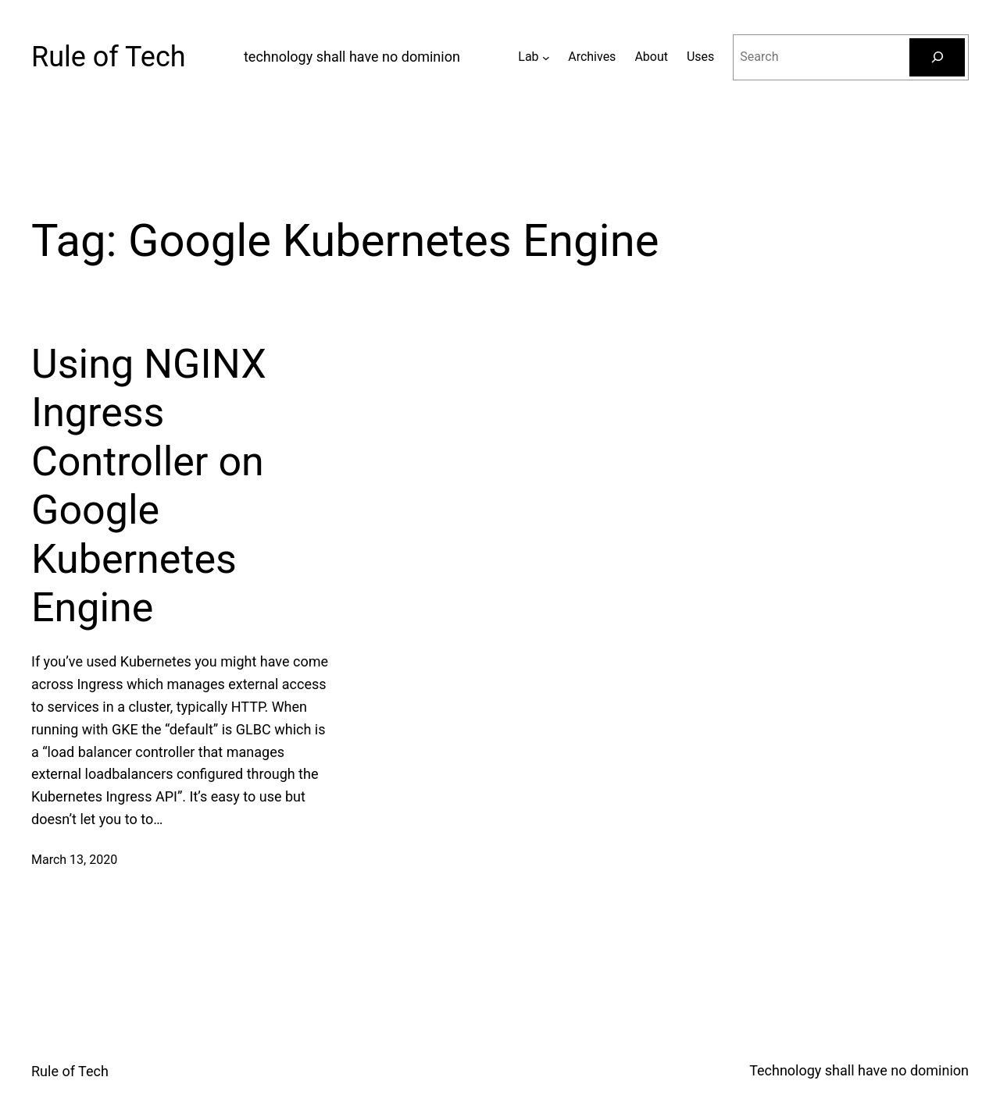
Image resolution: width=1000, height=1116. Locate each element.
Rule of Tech (108, 57)
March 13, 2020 (74, 859)
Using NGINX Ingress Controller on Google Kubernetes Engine (148, 485)
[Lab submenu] (546, 57)
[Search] (937, 57)
